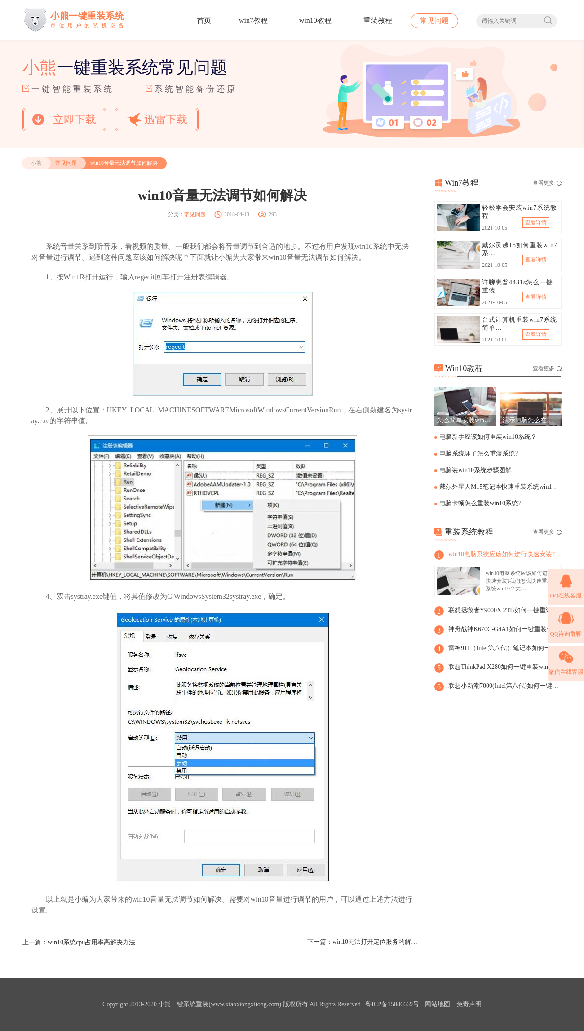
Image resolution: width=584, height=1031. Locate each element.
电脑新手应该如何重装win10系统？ (488, 437)
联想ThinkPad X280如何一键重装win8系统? (504, 667)
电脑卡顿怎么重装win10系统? (480, 503)
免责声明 (469, 1004)
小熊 (36, 163)
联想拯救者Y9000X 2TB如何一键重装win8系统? (504, 610)
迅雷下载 (156, 119)
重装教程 (377, 20)
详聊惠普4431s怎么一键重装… (517, 286)
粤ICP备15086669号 (392, 1004)
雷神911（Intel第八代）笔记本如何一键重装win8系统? (504, 648)
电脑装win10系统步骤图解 (475, 470)
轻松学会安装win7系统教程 (519, 211)
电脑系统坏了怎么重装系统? (478, 453)
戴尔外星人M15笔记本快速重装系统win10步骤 (499, 486)
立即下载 (64, 119)
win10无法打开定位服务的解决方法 (377, 941)
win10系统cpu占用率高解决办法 (91, 942)
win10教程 (315, 20)
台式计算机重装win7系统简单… (519, 323)
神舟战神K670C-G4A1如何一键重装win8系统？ (504, 629)
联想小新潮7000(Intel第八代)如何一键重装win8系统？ (504, 685)
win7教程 (253, 20)
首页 (204, 20)
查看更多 (547, 183)
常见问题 (434, 20)
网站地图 (437, 1004)
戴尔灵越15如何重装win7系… (519, 249)
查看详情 (536, 222)
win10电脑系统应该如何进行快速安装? (501, 554)
